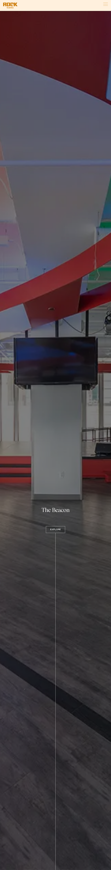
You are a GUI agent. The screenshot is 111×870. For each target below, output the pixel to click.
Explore (55, 529)
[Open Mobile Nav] (105, 4)
